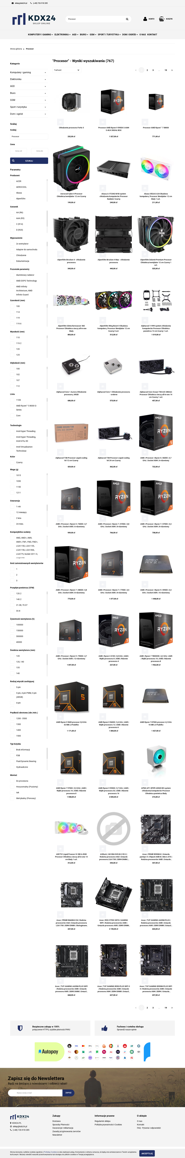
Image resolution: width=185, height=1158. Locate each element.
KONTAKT (152, 34)
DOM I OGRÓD (130, 34)
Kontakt (140, 1124)
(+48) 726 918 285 (21, 1130)
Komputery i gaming (28, 72)
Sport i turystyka (28, 107)
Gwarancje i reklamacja (62, 1128)
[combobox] (66, 70)
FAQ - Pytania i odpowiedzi (149, 1128)
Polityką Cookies (50, 1152)
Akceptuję (149, 1153)
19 (166, 70)
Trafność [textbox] (58, 70)
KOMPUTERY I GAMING (40, 34)
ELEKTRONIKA (62, 34)
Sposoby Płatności (60, 1124)
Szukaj (29, 161)
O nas (139, 1121)
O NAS (142, 34)
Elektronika (28, 79)
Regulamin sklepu (102, 1121)
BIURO (84, 34)
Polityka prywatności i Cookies (108, 1124)
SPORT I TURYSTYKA (109, 34)
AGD (75, 34)
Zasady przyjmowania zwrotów (66, 1131)
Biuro (28, 93)
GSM (93, 34)
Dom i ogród (28, 114)
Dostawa (56, 1121)
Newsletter (57, 1135)
